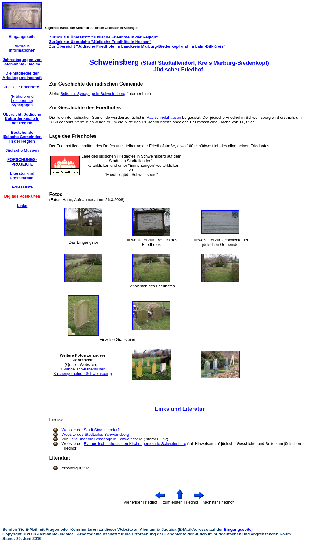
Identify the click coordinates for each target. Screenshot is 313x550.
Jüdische (22, 87)
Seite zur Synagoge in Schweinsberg (92, 93)
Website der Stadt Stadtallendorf (90, 430)
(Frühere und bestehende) (22, 100)
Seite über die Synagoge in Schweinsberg (105, 439)
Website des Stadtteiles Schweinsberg (95, 434)
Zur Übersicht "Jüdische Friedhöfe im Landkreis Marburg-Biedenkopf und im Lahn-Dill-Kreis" (137, 46)
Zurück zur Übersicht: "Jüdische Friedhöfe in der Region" (103, 37)
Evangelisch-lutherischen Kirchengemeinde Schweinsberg (82, 371)
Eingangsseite (238, 529)
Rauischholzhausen (163, 117)
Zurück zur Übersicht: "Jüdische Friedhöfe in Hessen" (100, 41)
